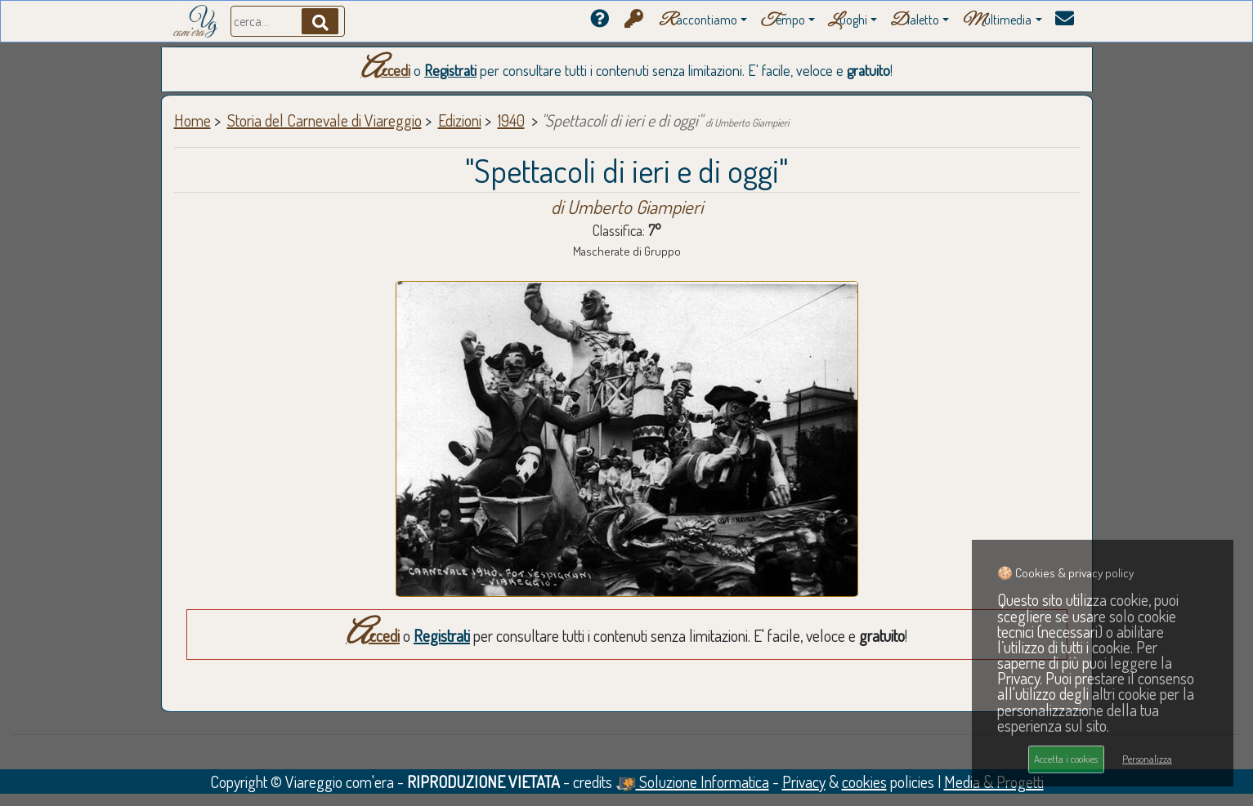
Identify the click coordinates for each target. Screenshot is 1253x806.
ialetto (914, 21)
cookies (864, 781)
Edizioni (459, 120)
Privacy (804, 781)
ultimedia (996, 21)
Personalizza (1147, 758)
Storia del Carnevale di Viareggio (324, 120)
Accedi (385, 70)
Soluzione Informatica (692, 781)
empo (782, 21)
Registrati (450, 70)
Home (192, 120)
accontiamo (698, 21)
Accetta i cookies (1066, 758)
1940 (511, 120)
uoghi (847, 21)
